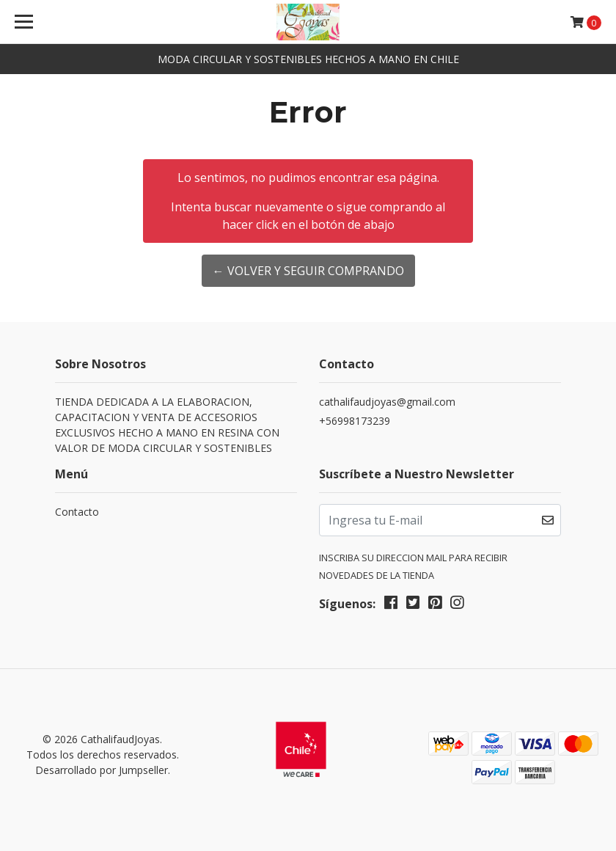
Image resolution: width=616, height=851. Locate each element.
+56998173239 (354, 421)
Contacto (77, 512)
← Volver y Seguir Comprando (308, 271)
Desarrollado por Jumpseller (101, 770)
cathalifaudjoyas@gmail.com (387, 402)
